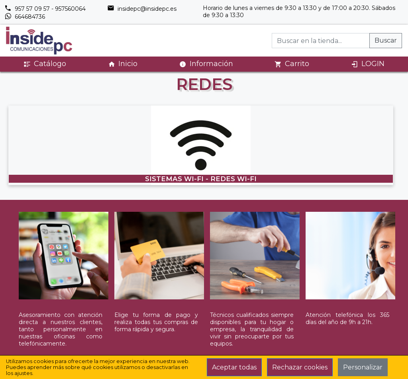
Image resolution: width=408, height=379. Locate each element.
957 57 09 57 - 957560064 (45, 8)
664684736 (24, 16)
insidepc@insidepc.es (142, 8)
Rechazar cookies (300, 367)
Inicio (122, 63)
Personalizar (362, 367)
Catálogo (45, 63)
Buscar (386, 40)
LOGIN (367, 63)
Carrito (292, 63)
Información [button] (206, 63)
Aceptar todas (234, 367)
